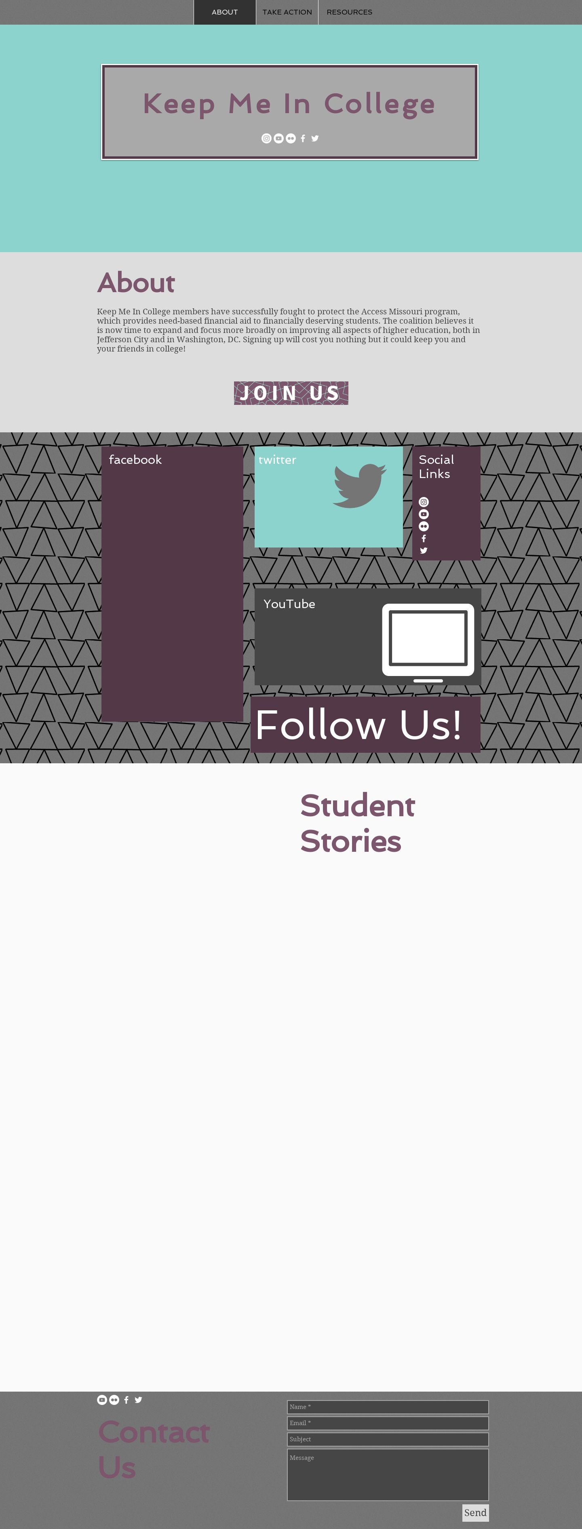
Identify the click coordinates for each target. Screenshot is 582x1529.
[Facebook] (303, 138)
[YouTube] (279, 138)
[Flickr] (291, 138)
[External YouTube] (190, 832)
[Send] (475, 1513)
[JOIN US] (291, 393)
